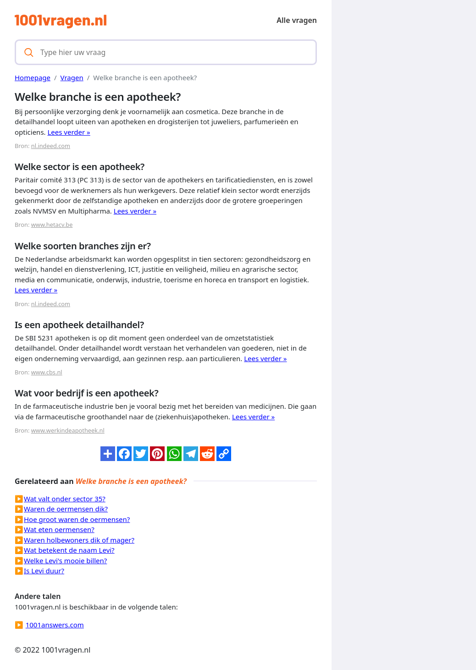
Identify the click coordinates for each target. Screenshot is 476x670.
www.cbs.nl (46, 372)
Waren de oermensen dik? (66, 508)
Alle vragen (297, 20)
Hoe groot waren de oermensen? (77, 519)
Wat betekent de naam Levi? (69, 550)
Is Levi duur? (44, 570)
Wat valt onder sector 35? (64, 498)
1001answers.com (55, 624)
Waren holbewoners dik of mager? (79, 539)
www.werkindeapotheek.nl (68, 430)
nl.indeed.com (50, 146)
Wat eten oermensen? (59, 529)
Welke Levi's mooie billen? (65, 560)
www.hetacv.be (52, 224)
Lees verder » (69, 132)
